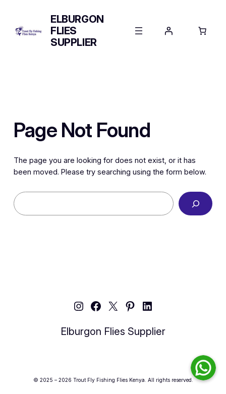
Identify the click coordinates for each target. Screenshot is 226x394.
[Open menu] (139, 31)
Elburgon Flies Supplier (113, 331)
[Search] (195, 203)
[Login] (168, 31)
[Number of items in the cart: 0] (202, 31)
